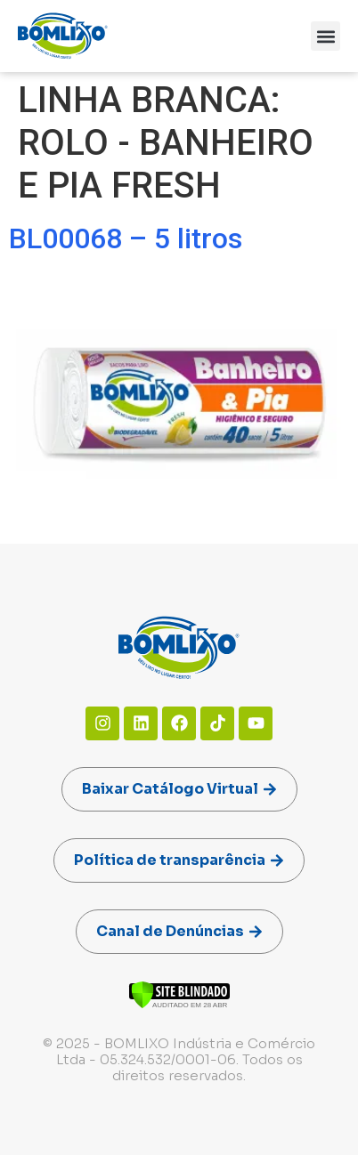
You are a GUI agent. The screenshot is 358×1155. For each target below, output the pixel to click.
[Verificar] (179, 1004)
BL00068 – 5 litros (125, 238)
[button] (325, 36)
